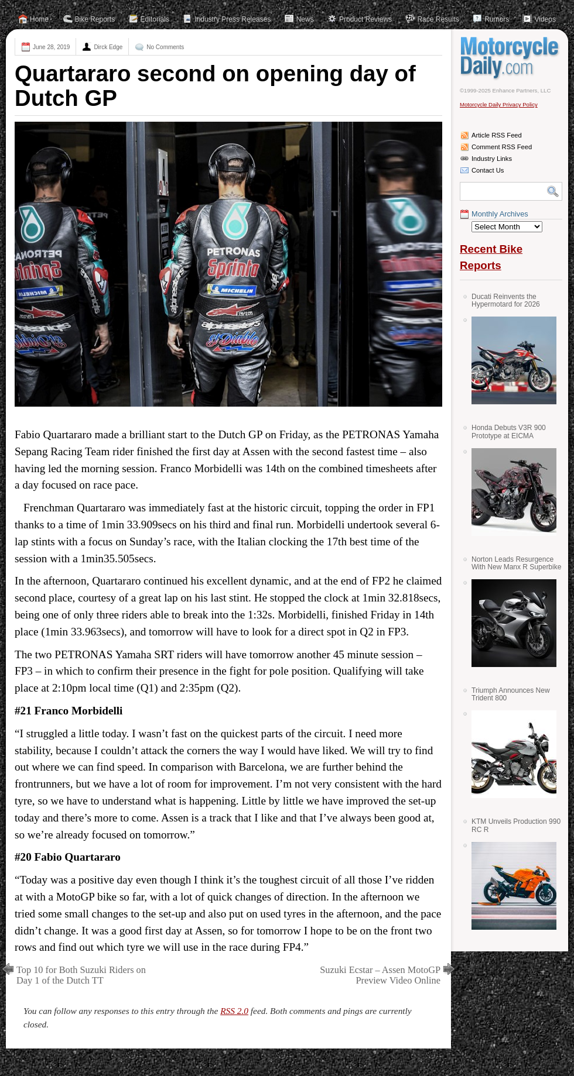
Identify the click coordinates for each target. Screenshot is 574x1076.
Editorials (155, 19)
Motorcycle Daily (511, 58)
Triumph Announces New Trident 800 (511, 694)
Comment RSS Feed (502, 146)
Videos (544, 19)
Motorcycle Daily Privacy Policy (499, 104)
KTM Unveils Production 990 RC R (516, 825)
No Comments (165, 47)
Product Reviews (365, 19)
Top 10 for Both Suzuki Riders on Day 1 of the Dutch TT (81, 975)
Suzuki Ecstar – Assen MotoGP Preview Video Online (380, 975)
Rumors (496, 19)
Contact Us (488, 170)
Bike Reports (95, 19)
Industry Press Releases (232, 19)
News (305, 19)
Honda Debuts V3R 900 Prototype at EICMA (509, 431)
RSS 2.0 (234, 1011)
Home (39, 19)
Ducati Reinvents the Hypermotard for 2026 (506, 300)
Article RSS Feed (497, 135)
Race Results (438, 19)
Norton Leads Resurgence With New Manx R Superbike (516, 563)
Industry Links (492, 158)
